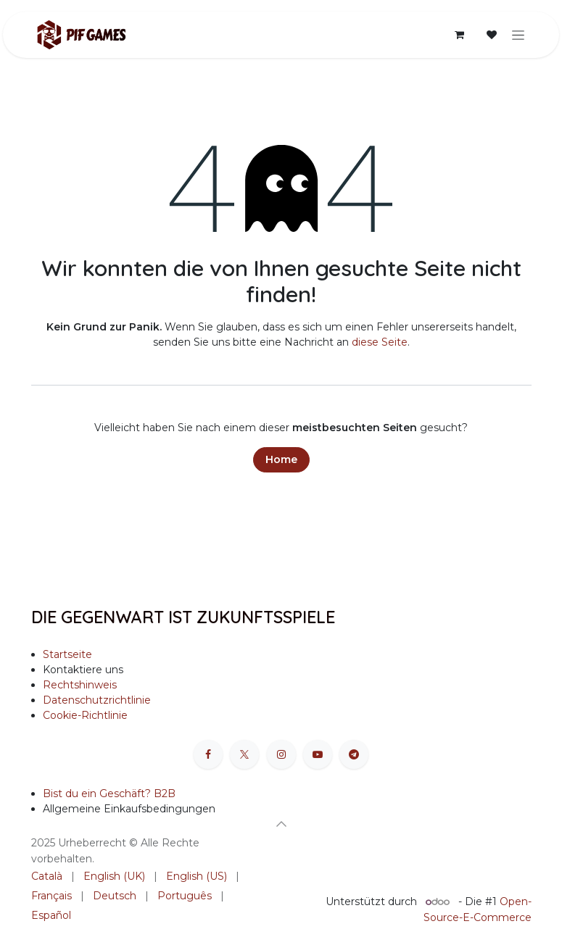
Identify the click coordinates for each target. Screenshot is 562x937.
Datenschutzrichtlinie (97, 700)
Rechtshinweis (80, 684)
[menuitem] (46, 876)
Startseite (67, 654)
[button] (281, 824)
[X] (244, 754)
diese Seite (380, 342)
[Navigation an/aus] (518, 35)
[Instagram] (281, 754)
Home (281, 459)
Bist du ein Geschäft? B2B (109, 793)
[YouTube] (317, 754)
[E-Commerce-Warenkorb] (460, 35)
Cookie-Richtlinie (85, 715)
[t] (353, 754)
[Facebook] (208, 754)
